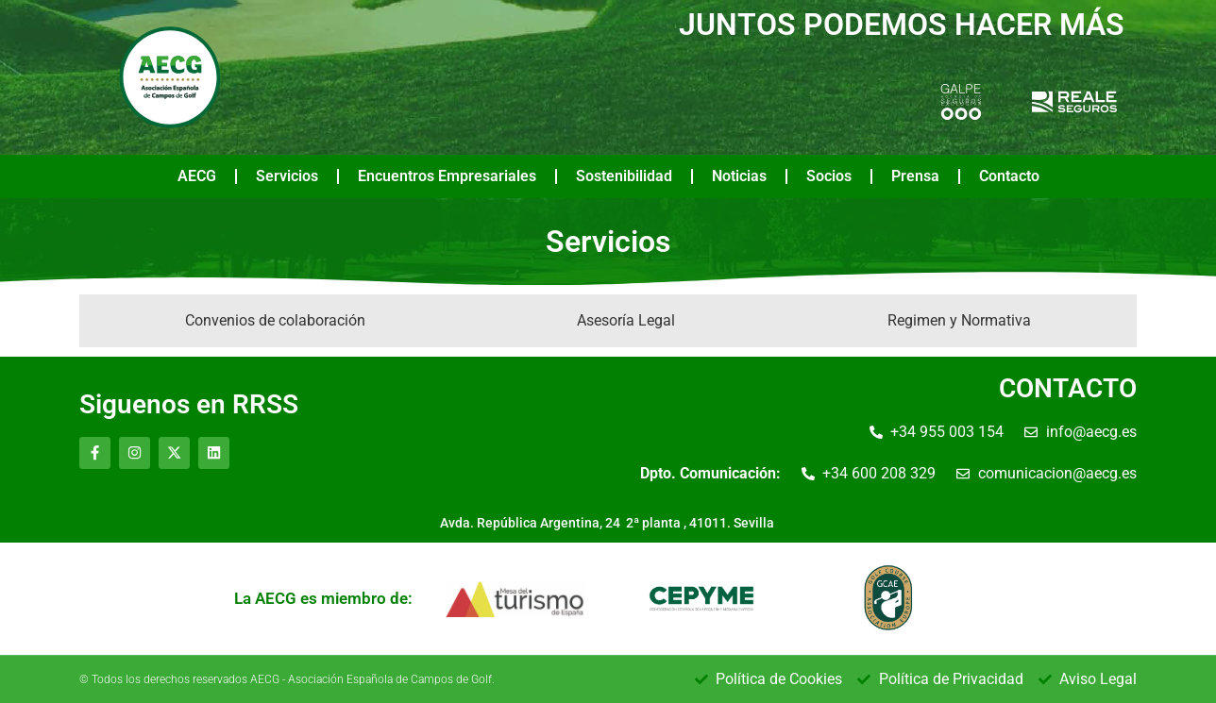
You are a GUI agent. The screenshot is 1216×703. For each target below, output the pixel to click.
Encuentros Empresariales (447, 176)
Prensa (915, 176)
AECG (196, 176)
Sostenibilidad (624, 176)
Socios (829, 176)
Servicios (287, 176)
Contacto (1009, 176)
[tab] (275, 320)
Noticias (739, 176)
